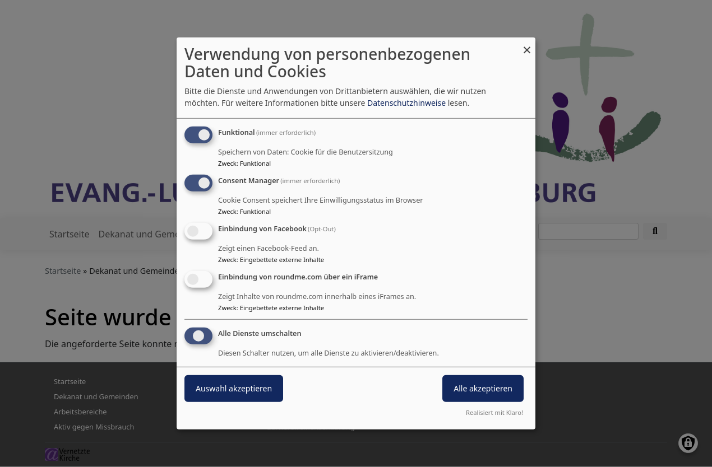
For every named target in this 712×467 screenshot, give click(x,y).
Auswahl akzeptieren (234, 387)
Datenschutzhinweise (406, 102)
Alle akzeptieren (483, 387)
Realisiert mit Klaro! (494, 412)
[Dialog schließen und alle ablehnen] (527, 45)
